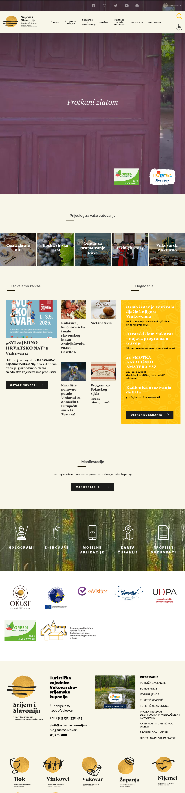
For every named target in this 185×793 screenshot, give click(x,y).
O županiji (54, 22)
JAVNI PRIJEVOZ (149, 694)
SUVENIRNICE (148, 688)
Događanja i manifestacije (89, 22)
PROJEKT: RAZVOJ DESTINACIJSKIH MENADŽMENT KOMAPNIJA (160, 714)
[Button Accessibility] (179, 33)
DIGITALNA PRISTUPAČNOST (157, 738)
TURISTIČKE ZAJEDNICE (154, 706)
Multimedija (154, 22)
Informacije (137, 22)
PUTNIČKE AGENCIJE (153, 682)
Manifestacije (93, 487)
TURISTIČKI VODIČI (152, 700)
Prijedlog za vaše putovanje (119, 22)
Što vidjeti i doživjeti (70, 22)
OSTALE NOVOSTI (27, 385)
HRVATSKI (176, 5)
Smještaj (103, 22)
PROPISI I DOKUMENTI (154, 732)
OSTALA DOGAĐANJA (150, 414)
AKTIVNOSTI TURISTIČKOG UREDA (156, 725)
